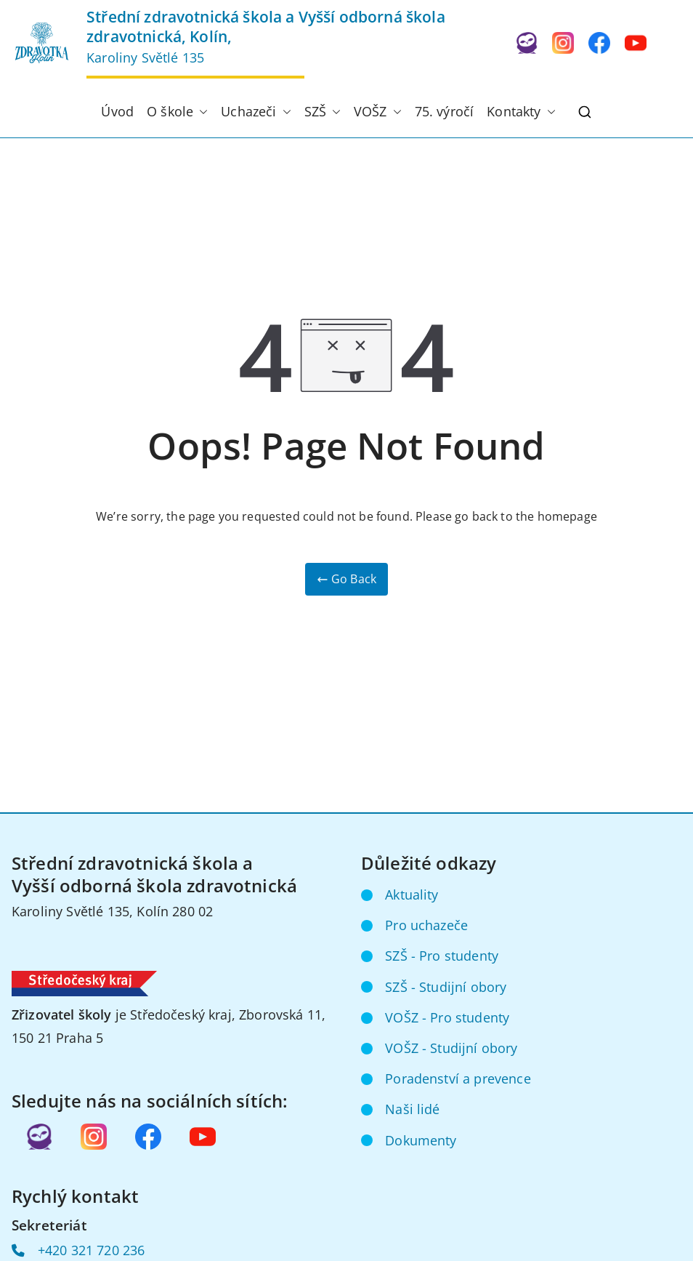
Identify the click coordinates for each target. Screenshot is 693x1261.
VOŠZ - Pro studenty (447, 1017)
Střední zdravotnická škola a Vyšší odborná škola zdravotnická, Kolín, (265, 27)
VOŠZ (378, 112)
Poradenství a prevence (458, 1078)
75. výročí (444, 111)
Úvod (117, 111)
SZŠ (322, 112)
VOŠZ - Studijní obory (451, 1048)
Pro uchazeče (426, 925)
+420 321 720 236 (91, 1250)
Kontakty (521, 112)
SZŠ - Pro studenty (441, 955)
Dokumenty (420, 1140)
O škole (177, 112)
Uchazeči (256, 112)
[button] (200, 112)
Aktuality (411, 894)
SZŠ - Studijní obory (445, 987)
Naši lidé (412, 1109)
